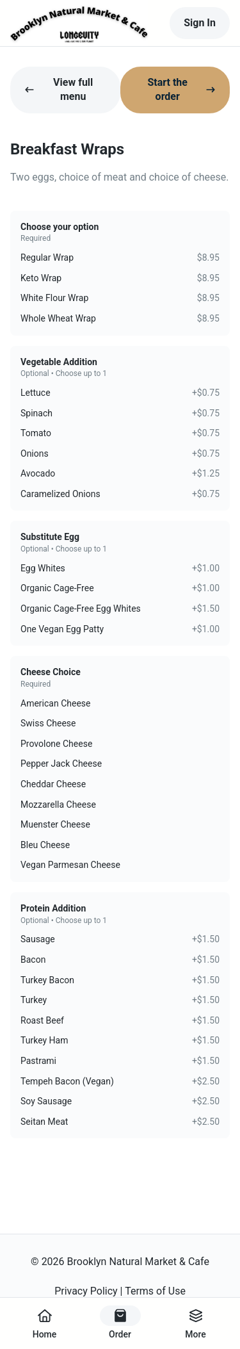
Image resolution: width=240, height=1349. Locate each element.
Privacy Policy (86, 1291)
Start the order (181, 89)
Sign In (200, 23)
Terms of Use (155, 1291)
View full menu (58, 89)
